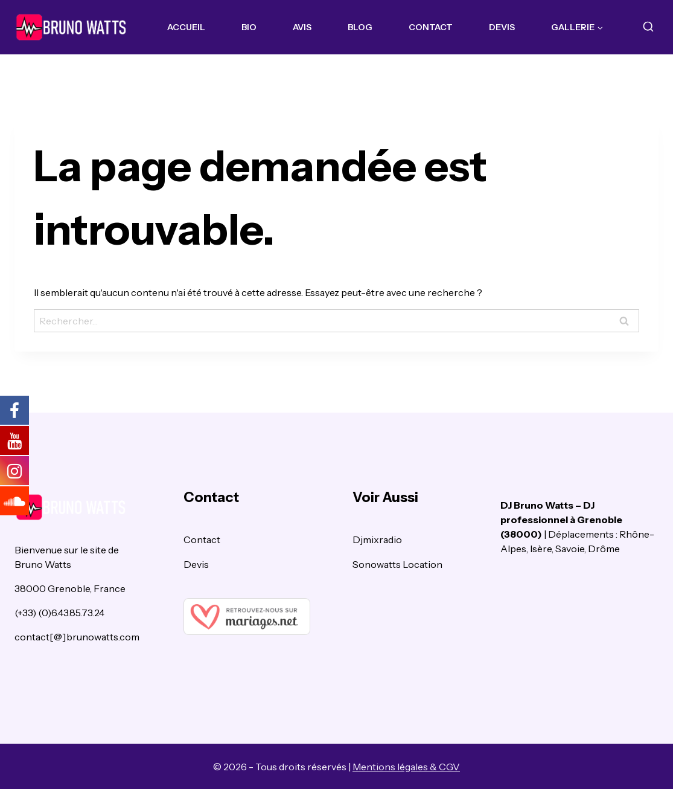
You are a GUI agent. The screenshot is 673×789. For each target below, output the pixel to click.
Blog (360, 27)
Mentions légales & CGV (406, 767)
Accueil (186, 27)
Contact (431, 27)
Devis (502, 27)
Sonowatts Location (397, 564)
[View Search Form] (648, 27)
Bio (249, 27)
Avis (302, 27)
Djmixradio (377, 539)
